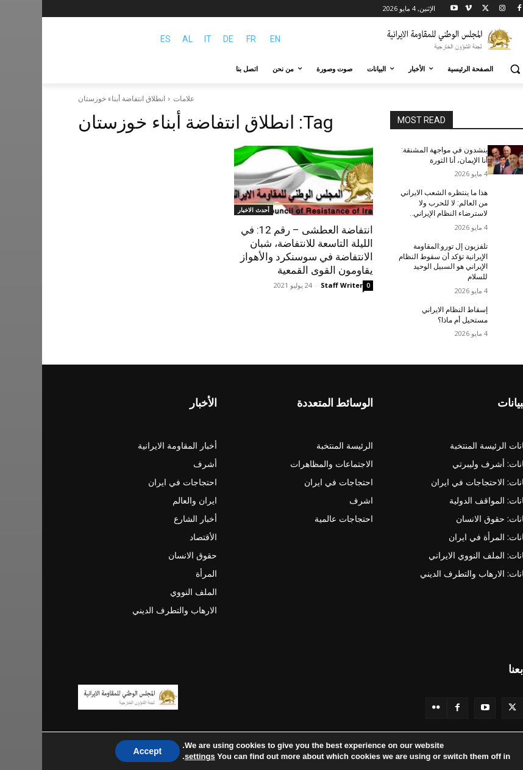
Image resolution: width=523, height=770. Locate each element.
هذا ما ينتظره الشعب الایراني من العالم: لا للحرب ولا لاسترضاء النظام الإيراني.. (402, 203)
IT (165, 39)
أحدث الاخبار (211, 209)
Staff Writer (300, 285)
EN (233, 39)
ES (123, 39)
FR (209, 39)
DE (186, 39)
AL (145, 39)
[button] (472, 69)
